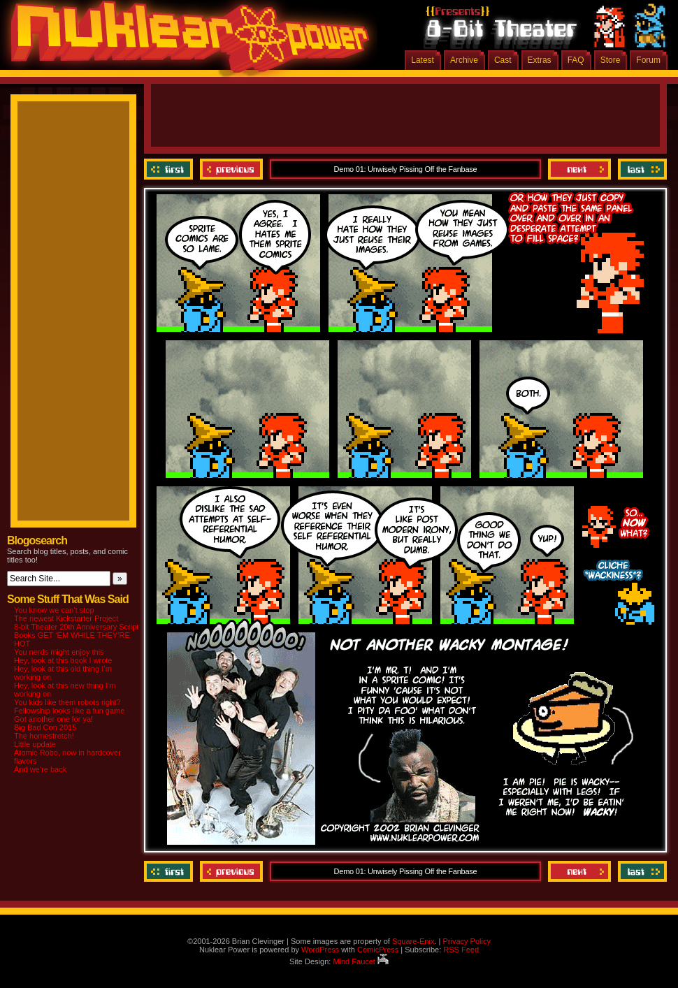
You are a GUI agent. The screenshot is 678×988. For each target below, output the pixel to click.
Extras (539, 60)
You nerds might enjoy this (59, 652)
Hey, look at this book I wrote (63, 660)
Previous (231, 169)
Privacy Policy (466, 941)
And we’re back (40, 769)
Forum (648, 60)
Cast (503, 60)
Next (579, 169)
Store (610, 60)
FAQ (576, 60)
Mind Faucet (361, 961)
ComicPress (377, 949)
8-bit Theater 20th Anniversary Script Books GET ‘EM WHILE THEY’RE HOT (76, 635)
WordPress (320, 949)
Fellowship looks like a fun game (69, 710)
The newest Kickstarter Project (66, 618)
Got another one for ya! (53, 719)
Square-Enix (413, 941)
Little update (35, 744)
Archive (464, 60)
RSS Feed (461, 949)
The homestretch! (44, 736)
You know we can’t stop (54, 610)
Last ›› (640, 169)
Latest (422, 60)
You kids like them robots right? (67, 702)
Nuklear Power (185, 42)
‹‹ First (170, 169)
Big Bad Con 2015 (45, 727)
